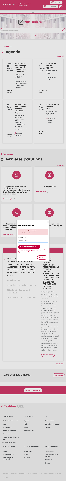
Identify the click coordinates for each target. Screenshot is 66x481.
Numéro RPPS (22, 237)
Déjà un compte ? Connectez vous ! (31, 251)
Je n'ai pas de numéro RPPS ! (29, 247)
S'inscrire (42, 257)
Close (48, 222)
